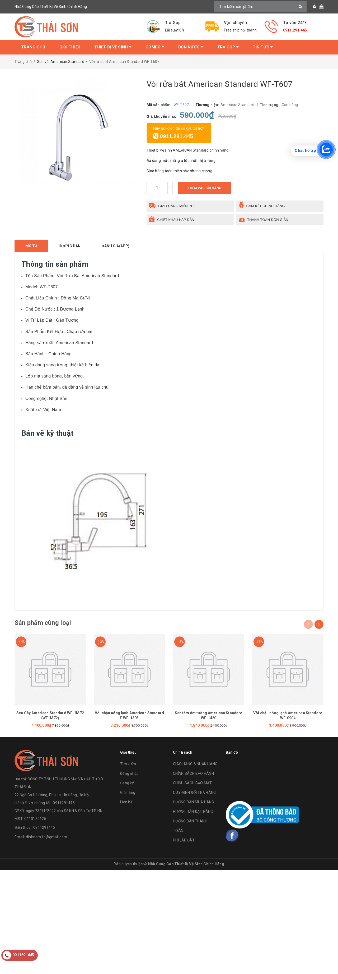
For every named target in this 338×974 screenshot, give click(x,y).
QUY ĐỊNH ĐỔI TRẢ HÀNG (194, 792)
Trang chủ (33, 47)
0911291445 (44, 828)
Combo (154, 47)
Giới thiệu (70, 47)
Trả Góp (228, 47)
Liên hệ (126, 802)
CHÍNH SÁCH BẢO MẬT (192, 783)
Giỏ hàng (127, 792)
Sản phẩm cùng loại (43, 622)
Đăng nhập (129, 773)
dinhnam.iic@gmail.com (46, 837)
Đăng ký (127, 783)
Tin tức (263, 47)
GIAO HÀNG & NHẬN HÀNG (195, 764)
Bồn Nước (190, 47)
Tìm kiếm (128, 764)
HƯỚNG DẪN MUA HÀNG (193, 802)
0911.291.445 (295, 30)
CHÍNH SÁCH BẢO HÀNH (193, 773)
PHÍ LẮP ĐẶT (184, 840)
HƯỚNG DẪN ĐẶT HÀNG (193, 811)
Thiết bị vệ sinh (113, 47)
